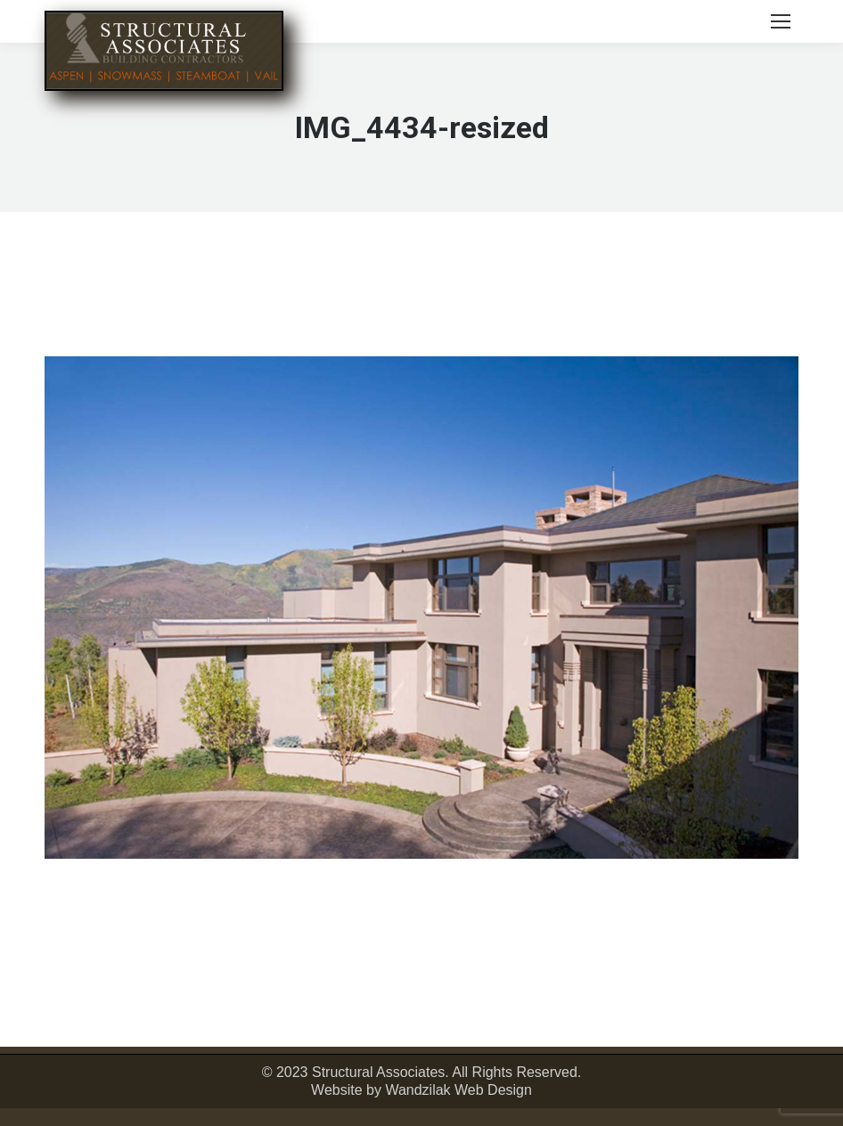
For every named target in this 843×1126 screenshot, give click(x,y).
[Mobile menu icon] (780, 21)
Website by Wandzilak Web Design (421, 1089)
